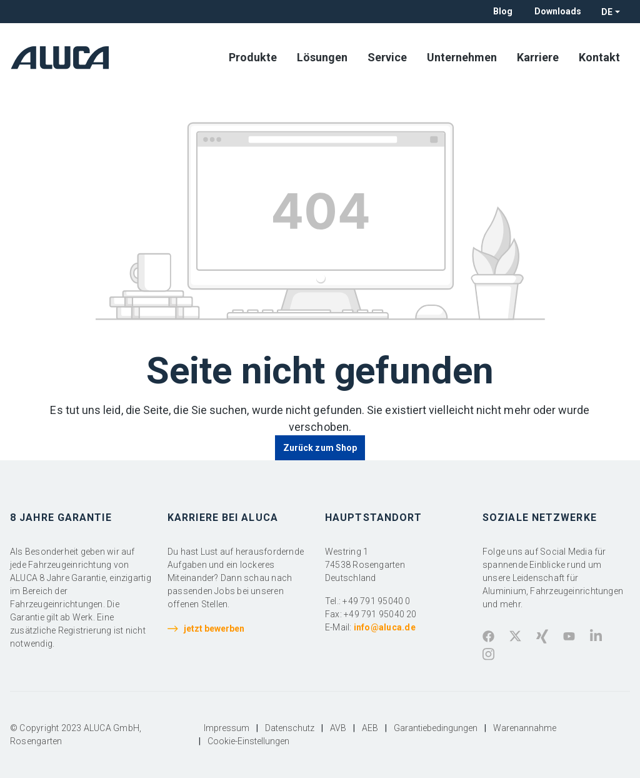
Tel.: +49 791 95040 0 (368, 601)
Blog (502, 11)
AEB (370, 728)
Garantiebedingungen (436, 728)
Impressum (226, 728)
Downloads (557, 11)
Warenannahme (524, 728)
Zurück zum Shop (320, 448)
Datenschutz (289, 728)
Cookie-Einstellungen (248, 741)
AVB (338, 728)
